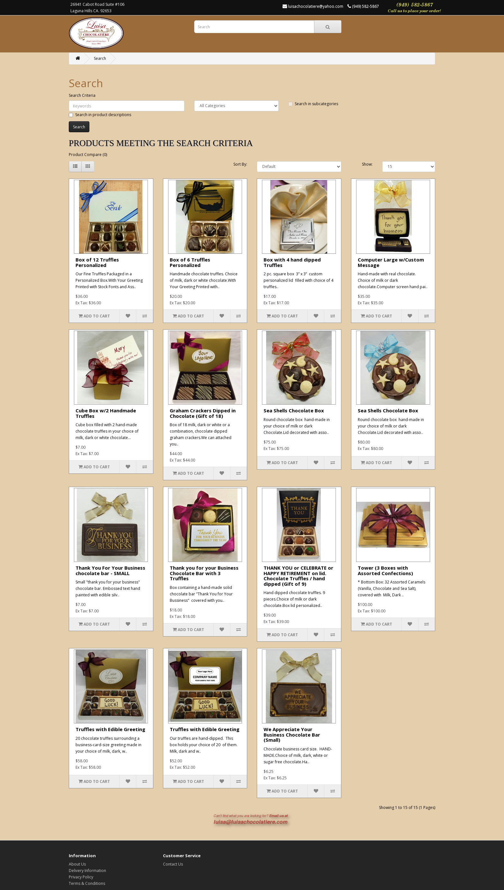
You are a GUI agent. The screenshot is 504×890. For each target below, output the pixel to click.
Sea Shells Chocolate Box (294, 410)
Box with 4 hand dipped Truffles (292, 262)
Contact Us (173, 864)
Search (100, 58)
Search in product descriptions (100, 114)
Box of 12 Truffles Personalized (97, 262)
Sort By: (240, 164)
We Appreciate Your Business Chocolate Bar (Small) (292, 734)
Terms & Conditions (87, 883)
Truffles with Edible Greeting (110, 729)
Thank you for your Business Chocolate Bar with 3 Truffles (204, 573)
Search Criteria (82, 95)
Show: (367, 164)
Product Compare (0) (88, 154)
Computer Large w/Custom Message (391, 262)
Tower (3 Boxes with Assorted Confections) (385, 570)
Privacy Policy (81, 877)
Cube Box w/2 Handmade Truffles (106, 413)
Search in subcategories (313, 103)
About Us (77, 864)
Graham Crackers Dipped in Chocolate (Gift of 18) (203, 413)
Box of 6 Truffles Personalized (190, 262)
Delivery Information (87, 870)
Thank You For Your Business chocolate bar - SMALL (110, 570)
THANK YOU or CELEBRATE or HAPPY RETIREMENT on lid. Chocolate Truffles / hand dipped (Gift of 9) (298, 575)
